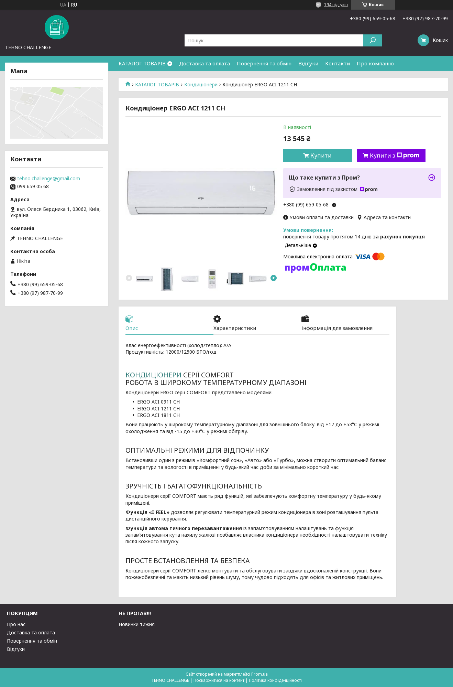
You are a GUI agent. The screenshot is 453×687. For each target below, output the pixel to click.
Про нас (16, 624)
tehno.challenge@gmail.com (48, 178)
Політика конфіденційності (275, 680)
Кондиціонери (201, 85)
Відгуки (308, 63)
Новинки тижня (137, 624)
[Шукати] (372, 40)
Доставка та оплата (204, 63)
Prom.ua (259, 674)
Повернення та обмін (264, 63)
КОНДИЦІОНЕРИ (153, 374)
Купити (321, 155)
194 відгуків (336, 5)
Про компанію (375, 63)
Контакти (337, 63)
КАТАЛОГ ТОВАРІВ (142, 63)
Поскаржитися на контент (219, 680)
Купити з (394, 155)
